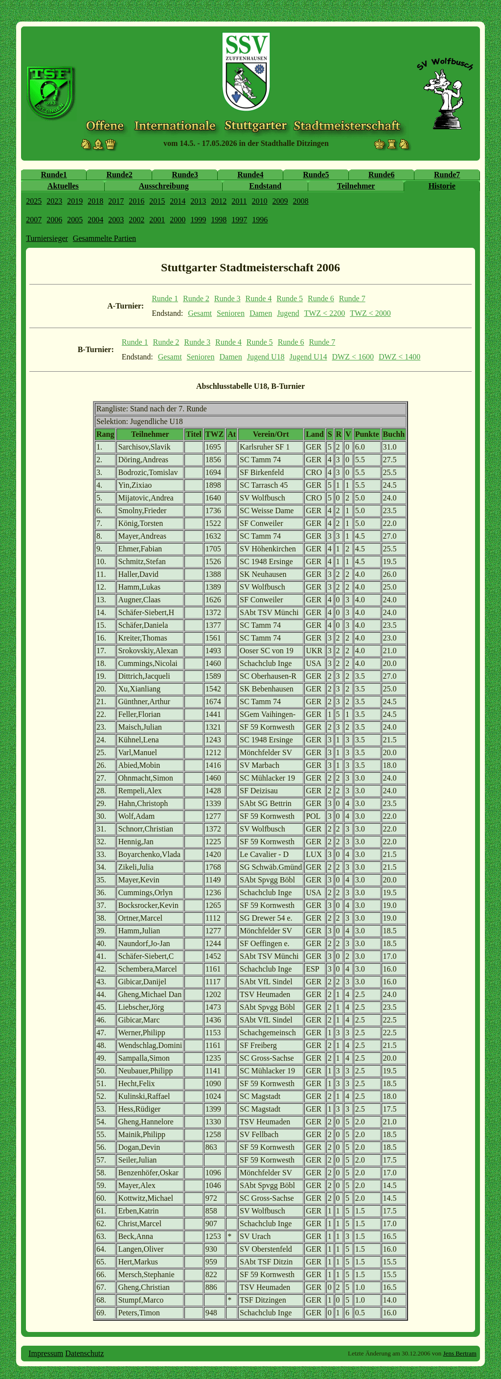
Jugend (288, 313)
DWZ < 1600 (352, 357)
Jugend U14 (308, 357)
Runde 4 (259, 298)
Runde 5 (289, 298)
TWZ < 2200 (324, 313)
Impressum (45, 1353)
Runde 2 (196, 298)
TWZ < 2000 (370, 313)
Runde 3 (227, 298)
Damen (261, 313)
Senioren (231, 313)
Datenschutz (84, 1353)
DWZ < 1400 (399, 357)
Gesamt (200, 313)
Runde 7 (352, 298)
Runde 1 (165, 298)
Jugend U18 (266, 357)
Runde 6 (321, 298)
